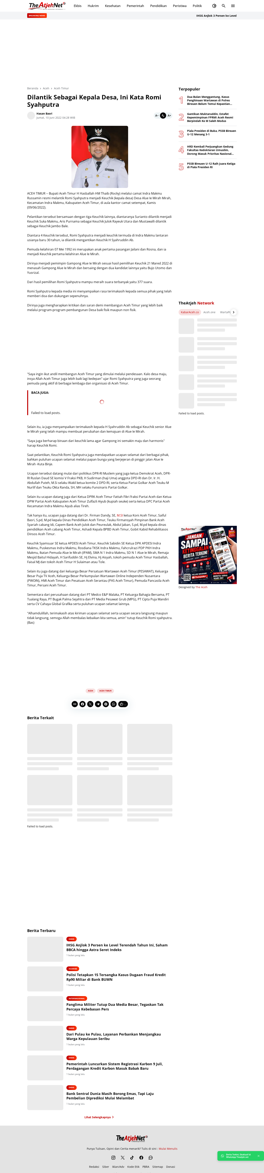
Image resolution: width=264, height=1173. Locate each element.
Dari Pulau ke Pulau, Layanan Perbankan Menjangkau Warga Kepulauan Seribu (115, 1037)
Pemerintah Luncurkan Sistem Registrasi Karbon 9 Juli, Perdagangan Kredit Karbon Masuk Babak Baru (116, 1067)
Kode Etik (133, 1168)
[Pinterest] (106, 704)
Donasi (170, 1168)
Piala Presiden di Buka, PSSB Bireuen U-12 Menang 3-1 (211, 132)
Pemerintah (135, 6)
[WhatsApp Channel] (151, 1159)
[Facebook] (82, 704)
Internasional (78, 998)
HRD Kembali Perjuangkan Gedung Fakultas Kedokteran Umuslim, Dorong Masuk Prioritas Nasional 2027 (210, 150)
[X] (90, 704)
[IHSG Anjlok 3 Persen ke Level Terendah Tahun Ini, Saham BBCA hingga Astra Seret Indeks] (46, 949)
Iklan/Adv (118, 1168)
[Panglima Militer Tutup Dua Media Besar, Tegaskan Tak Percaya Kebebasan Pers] (46, 1009)
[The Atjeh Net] (131, 1139)
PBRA (145, 1168)
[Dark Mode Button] (214, 6)
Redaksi (94, 1168)
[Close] (258, 1156)
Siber (105, 1168)
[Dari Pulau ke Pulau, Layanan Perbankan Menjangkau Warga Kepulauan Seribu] (46, 1039)
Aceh (90, 690)
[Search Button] (224, 6)
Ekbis (78, 6)
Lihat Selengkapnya (99, 1118)
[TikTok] (132, 1159)
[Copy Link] (75, 704)
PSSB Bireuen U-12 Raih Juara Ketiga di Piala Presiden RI (211, 165)
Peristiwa (180, 6)
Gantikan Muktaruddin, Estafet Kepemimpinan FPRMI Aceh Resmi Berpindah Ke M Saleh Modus (210, 117)
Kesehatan (113, 6)
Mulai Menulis (168, 1150)
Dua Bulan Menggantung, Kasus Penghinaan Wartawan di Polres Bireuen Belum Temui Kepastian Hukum (208, 100)
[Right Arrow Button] (234, 312)
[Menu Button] (233, 6)
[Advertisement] (132, 53)
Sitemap (157, 1168)
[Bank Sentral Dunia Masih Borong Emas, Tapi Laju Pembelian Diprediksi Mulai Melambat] (46, 1098)
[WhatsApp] (113, 704)
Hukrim (93, 6)
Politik (197, 6)
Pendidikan (158, 6)
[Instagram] (113, 1159)
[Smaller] (157, 115)
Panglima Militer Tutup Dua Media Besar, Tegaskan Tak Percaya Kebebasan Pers (116, 1007)
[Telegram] (98, 704)
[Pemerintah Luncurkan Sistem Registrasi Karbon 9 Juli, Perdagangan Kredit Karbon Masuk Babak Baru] (46, 1069)
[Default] (163, 115)
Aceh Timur (105, 690)
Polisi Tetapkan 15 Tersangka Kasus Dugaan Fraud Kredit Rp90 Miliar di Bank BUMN (118, 977)
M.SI (120, 515)
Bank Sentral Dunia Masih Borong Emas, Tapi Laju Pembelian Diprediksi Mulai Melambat (111, 1096)
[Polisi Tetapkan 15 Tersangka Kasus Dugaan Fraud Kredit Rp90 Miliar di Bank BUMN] (46, 979)
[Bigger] (169, 115)
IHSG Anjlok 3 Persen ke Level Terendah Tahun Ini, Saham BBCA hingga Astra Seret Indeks (118, 947)
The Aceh (201, 587)
